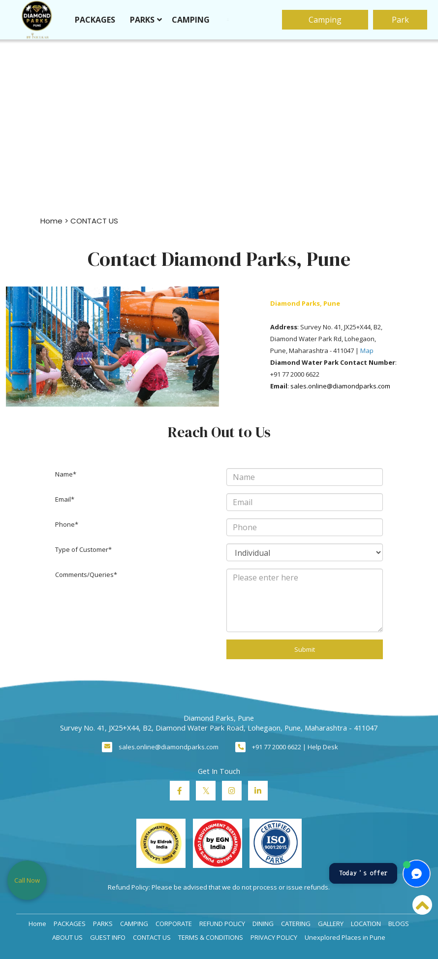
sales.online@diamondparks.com (169, 746)
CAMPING (193, 19)
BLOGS (398, 923)
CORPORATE (174, 923)
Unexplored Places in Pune (345, 937)
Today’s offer (363, 873)
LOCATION (366, 923)
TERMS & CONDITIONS (210, 937)
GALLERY (331, 923)
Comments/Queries (84, 574)
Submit (304, 649)
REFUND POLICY (222, 923)
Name (64, 474)
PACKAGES (97, 19)
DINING (263, 923)
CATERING (296, 923)
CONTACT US (152, 937)
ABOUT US (67, 937)
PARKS (144, 19)
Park (397, 19)
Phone (65, 524)
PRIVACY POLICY (273, 937)
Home (51, 221)
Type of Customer (81, 549)
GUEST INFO (107, 937)
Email (63, 499)
